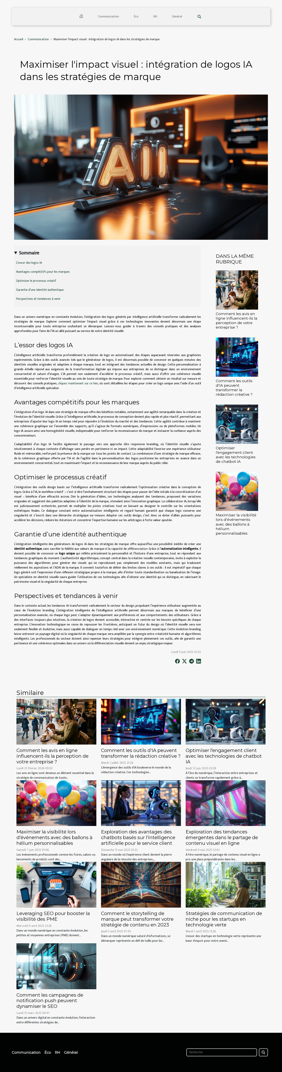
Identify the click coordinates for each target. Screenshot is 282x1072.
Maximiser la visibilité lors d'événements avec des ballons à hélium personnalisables (236, 524)
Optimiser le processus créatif (36, 280)
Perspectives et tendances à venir (38, 299)
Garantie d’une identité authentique (40, 290)
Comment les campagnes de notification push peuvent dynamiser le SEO (49, 1000)
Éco (136, 16)
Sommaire (29, 253)
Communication (108, 16)
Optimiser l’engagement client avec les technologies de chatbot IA (236, 455)
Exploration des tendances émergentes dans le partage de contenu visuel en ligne (222, 837)
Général (177, 16)
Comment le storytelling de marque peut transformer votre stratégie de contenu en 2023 (137, 919)
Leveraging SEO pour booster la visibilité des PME (53, 916)
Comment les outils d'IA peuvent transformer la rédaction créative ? (234, 387)
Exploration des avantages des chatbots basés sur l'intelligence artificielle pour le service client (138, 837)
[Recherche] (221, 1052)
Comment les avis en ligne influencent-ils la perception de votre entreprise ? (236, 320)
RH (155, 16)
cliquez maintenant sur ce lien (78, 383)
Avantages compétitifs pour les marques (43, 271)
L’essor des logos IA (29, 262)
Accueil (18, 39)
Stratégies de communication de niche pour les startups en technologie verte (224, 919)
